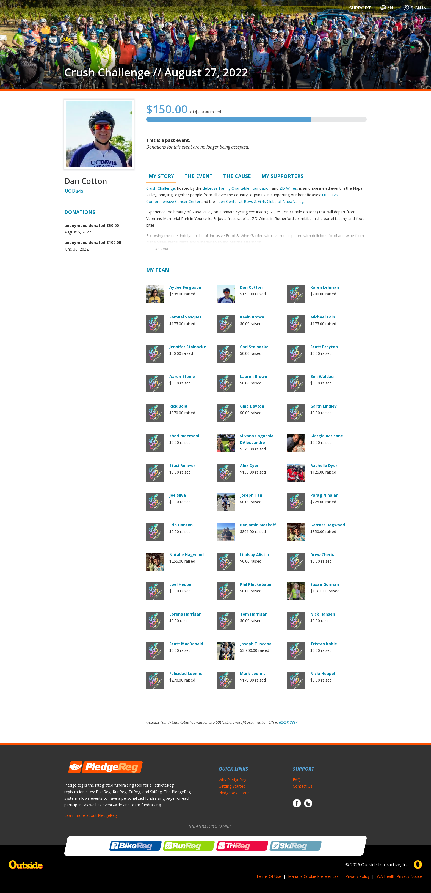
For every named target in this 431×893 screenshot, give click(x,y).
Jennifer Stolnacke (187, 346)
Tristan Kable (323, 643)
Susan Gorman (324, 584)
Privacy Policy (358, 876)
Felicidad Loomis (185, 673)
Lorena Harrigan (185, 614)
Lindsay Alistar (254, 554)
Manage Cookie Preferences (313, 876)
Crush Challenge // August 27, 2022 (156, 72)
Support (360, 7)
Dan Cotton (251, 287)
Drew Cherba (323, 554)
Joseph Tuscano (256, 643)
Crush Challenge (160, 188)
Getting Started (232, 786)
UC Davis (74, 191)
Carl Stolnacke (254, 346)
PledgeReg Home (234, 792)
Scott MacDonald (186, 643)
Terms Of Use (268, 876)
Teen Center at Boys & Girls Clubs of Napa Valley (259, 201)
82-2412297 (288, 722)
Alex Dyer (249, 465)
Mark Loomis (253, 673)
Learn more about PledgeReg (90, 815)
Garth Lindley (323, 406)
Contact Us (303, 786)
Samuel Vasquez (185, 317)
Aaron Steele (182, 376)
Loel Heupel (180, 584)
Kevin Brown (252, 317)
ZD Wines (288, 188)
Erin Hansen (181, 524)
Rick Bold (178, 406)
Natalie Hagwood (186, 554)
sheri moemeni (184, 435)
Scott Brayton (324, 346)
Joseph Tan (251, 495)
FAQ (296, 779)
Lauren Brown (253, 376)
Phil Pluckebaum (256, 584)
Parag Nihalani (324, 495)
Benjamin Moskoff (258, 524)
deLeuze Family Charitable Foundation (237, 188)
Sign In (415, 7)
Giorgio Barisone (326, 435)
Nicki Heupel (322, 673)
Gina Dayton (252, 406)
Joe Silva (177, 495)
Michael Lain (322, 317)
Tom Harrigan (253, 614)
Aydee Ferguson (185, 287)
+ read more (159, 249)
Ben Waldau (322, 376)
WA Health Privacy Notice (399, 876)
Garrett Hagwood (327, 524)
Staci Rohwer (182, 465)
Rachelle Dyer (323, 465)
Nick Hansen (322, 614)
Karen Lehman (324, 287)
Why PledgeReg (232, 779)
